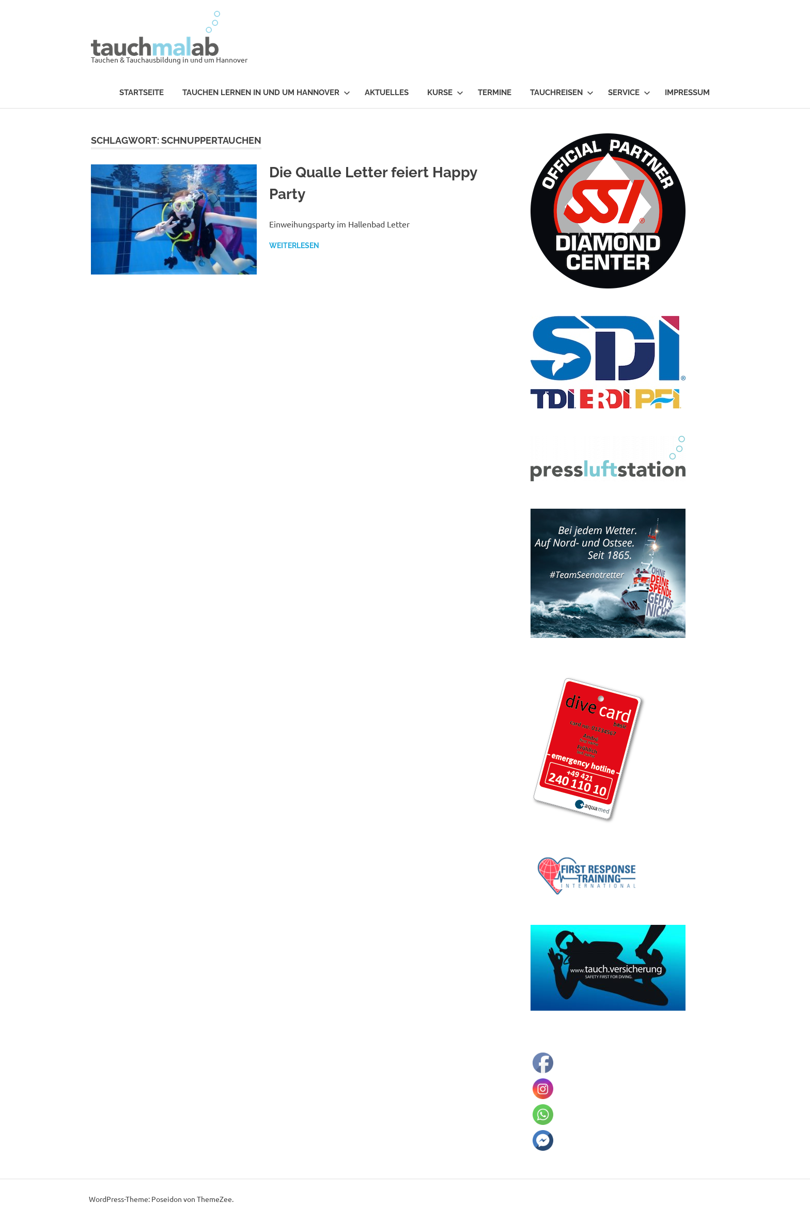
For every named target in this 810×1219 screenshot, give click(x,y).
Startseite (141, 92)
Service (629, 92)
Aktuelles (387, 92)
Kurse (445, 92)
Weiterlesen (294, 245)
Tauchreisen (562, 92)
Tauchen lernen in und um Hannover (266, 92)
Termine (494, 92)
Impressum (687, 92)
